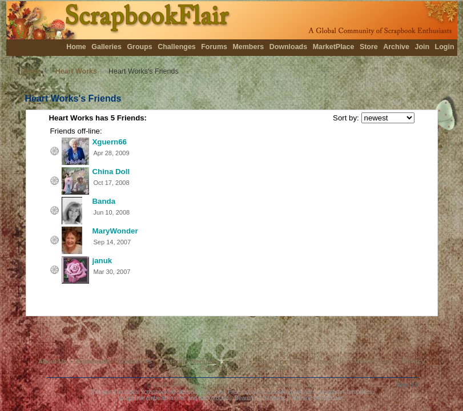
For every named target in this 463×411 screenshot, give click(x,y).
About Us (52, 361)
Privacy (413, 361)
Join (421, 47)
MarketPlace (334, 47)
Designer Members (190, 361)
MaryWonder (115, 231)
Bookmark (92, 361)
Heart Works (76, 71)
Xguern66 (109, 142)
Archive (396, 47)
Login (444, 47)
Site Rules (215, 368)
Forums (214, 47)
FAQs (236, 361)
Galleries (106, 47)
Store (369, 47)
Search (180, 368)
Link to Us (329, 361)
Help (297, 361)
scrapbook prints (280, 398)
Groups (139, 47)
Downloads (288, 47)
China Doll (111, 171)
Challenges (177, 47)
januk (102, 260)
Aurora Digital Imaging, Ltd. (275, 384)
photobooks (329, 398)
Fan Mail (268, 361)
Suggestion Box (266, 368)
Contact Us (135, 361)
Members (248, 47)
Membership (373, 361)
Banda (104, 201)
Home (76, 47)
